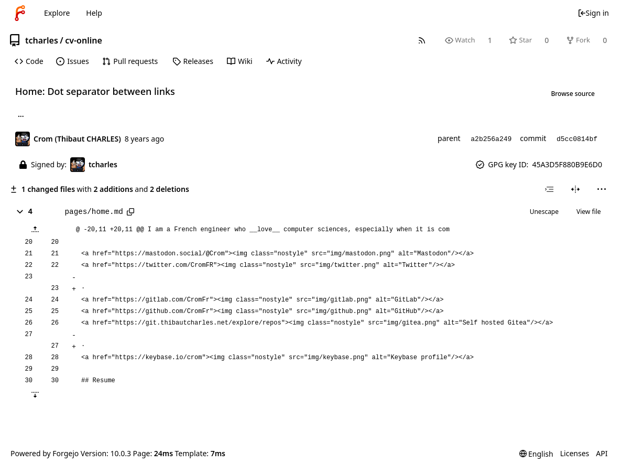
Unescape (544, 211)
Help (94, 13)
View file (588, 211)
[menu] (601, 189)
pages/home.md (94, 212)
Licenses (575, 453)
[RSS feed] (421, 40)
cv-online (83, 40)
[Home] (20, 13)
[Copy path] (130, 211)
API (601, 453)
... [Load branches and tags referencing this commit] (21, 116)
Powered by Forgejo (44, 453)
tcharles (41, 40)
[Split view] (575, 189)
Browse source (573, 93)
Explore (57, 13)
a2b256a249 (491, 139)
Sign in (593, 13)
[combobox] (549, 189)
